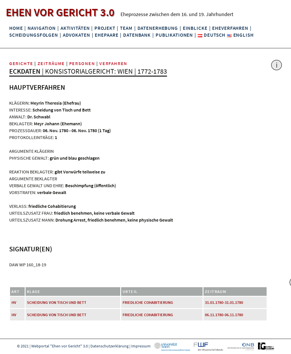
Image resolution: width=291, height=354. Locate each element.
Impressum (141, 346)
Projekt (104, 28)
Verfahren (113, 63)
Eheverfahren (230, 28)
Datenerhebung (157, 28)
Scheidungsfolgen (33, 35)
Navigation (42, 28)
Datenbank (137, 35)
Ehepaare (106, 35)
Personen (82, 63)
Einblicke (195, 28)
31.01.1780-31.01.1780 (224, 302)
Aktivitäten (75, 28)
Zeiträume (51, 63)
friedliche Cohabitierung (148, 302)
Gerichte (21, 63)
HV (13, 302)
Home (16, 28)
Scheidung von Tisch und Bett (56, 302)
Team (126, 28)
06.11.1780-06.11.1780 (224, 314)
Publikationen (174, 35)
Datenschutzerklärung (109, 346)
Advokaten (76, 35)
